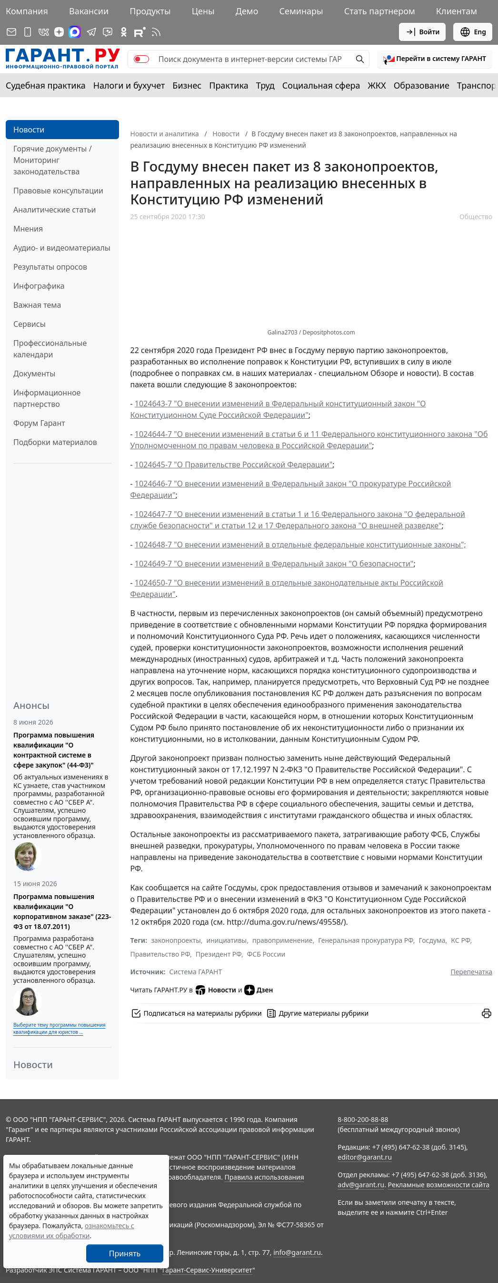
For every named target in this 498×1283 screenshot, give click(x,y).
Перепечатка (471, 971)
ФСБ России (266, 954)
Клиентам (456, 11)
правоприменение (282, 940)
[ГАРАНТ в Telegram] (91, 32)
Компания (27, 11)
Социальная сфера (321, 85)
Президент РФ (218, 954)
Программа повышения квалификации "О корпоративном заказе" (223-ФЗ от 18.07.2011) (62, 911)
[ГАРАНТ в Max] (75, 32)
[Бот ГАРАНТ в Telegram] (107, 32)
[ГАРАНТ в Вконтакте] (44, 32)
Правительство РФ (160, 954)
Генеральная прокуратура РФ (365, 940)
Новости (28, 129)
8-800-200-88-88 (363, 1119)
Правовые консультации (58, 190)
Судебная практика (46, 85)
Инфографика (39, 286)
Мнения (28, 228)
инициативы (227, 940)
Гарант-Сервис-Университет (207, 1269)
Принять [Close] (125, 1253)
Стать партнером (379, 11)
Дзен (258, 990)
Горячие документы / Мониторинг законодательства (52, 160)
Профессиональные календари (50, 349)
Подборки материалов (55, 442)
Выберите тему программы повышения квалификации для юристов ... (59, 1028)
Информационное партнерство (46, 398)
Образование (421, 85)
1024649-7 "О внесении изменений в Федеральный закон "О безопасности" (274, 563)
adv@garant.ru (361, 1184)
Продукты (149, 11)
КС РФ (460, 940)
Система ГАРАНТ (195, 971)
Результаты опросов (50, 267)
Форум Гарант (39, 423)
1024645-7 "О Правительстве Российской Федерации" (234, 464)
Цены (203, 11)
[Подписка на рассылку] (11, 32)
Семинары (301, 11)
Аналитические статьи (54, 209)
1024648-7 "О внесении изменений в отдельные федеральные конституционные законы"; (300, 544)
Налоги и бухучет (129, 85)
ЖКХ (377, 85)
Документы (34, 373)
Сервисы (29, 324)
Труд (265, 85)
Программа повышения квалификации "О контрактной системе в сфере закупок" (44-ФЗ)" (53, 749)
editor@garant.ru (365, 1157)
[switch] (141, 59)
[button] (434, 59)
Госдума (432, 940)
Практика (228, 85)
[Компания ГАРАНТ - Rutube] (140, 32)
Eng (472, 32)
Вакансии (89, 11)
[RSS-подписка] (156, 32)
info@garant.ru (297, 1252)
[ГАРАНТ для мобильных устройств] (27, 32)
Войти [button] (422, 32)
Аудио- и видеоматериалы (61, 247)
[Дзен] (59, 32)
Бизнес (186, 85)
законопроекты (176, 940)
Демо (247, 11)
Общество (475, 216)
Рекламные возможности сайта (439, 1184)
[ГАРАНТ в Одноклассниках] (123, 32)
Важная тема (37, 305)
